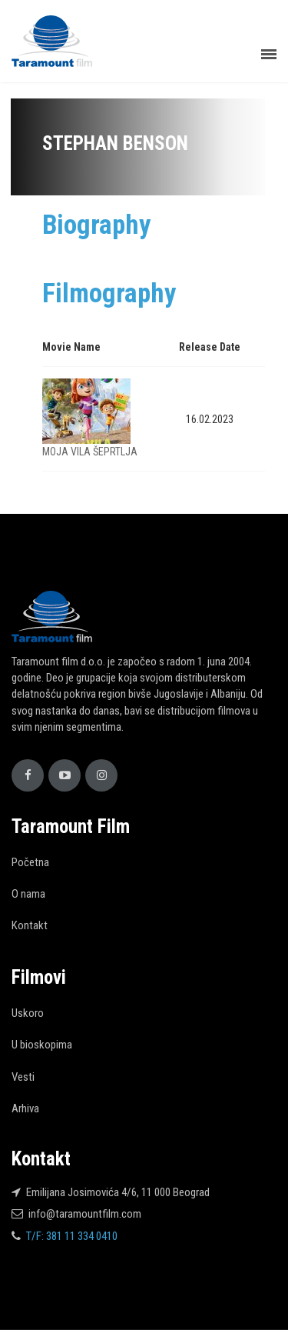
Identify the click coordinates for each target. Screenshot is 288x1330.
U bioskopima (42, 1045)
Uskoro (28, 1013)
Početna (30, 862)
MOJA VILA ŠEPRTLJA (89, 451)
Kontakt (30, 925)
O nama (28, 894)
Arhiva (25, 1108)
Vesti (23, 1077)
